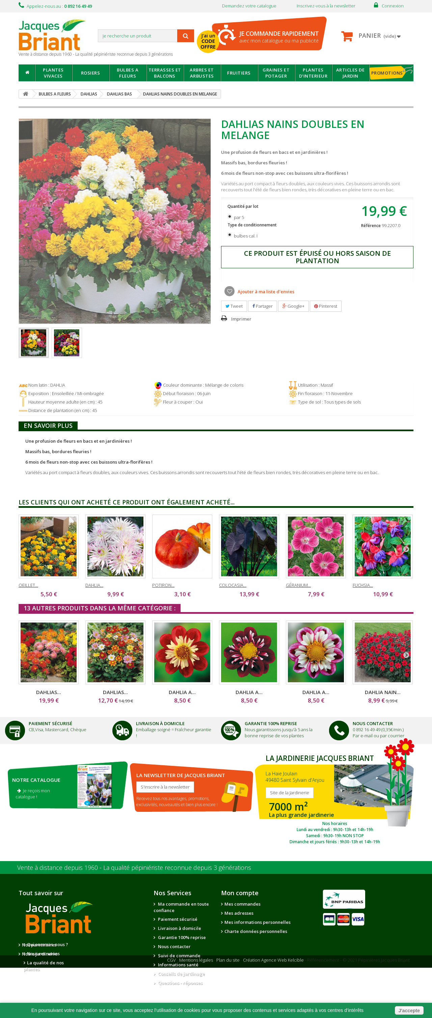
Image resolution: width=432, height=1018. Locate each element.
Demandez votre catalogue (249, 6)
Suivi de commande (178, 956)
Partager (262, 306)
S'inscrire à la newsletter (165, 787)
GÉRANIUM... (298, 585)
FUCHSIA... (363, 585)
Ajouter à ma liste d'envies (265, 291)
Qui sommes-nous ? (47, 944)
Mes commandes (242, 904)
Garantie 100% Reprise (271, 723)
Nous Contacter (373, 723)
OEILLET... (28, 585)
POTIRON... (163, 585)
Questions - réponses (179, 983)
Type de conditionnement (252, 225)
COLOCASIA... (232, 585)
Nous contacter (174, 946)
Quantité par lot (243, 206)
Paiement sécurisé (177, 919)
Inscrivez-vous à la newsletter (326, 6)
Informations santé (177, 965)
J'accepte (409, 1010)
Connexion (393, 6)
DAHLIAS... (48, 692)
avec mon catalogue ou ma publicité (279, 36)
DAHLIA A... (182, 692)
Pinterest (325, 306)
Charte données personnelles (255, 931)
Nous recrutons (43, 954)
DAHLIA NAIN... (383, 692)
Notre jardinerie (102, 954)
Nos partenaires (101, 945)
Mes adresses (238, 913)
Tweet (234, 306)
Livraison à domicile (160, 723)
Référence (371, 225)
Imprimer (241, 319)
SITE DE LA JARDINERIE (335, 798)
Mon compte (240, 893)
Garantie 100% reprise (181, 937)
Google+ (293, 306)
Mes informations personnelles (257, 922)
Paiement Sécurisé (50, 723)
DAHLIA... (94, 585)
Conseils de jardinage (181, 974)
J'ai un (208, 41)
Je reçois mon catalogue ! (33, 794)
